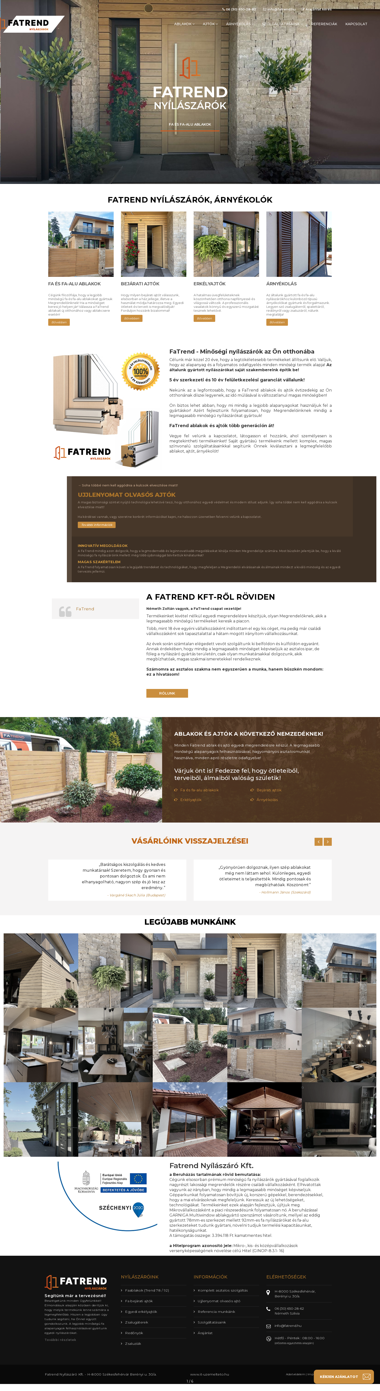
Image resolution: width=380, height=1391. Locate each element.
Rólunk (167, 693)
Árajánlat (203, 1333)
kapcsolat (356, 24)
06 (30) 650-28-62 (239, 9)
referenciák (324, 24)
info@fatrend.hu (279, 9)
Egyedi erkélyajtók (139, 1311)
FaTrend (85, 608)
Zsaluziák (131, 1343)
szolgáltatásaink (282, 24)
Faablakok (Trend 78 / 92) (145, 1290)
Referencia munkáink (214, 1311)
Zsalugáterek (134, 1322)
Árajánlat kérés (316, 9)
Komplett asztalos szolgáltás (221, 1290)
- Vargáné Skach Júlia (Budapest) (136, 895)
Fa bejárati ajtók (137, 1301)
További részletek (60, 1340)
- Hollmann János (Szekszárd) (285, 892)
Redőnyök (132, 1333)
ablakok (184, 24)
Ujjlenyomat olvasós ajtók (126, 494)
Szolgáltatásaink (210, 1322)
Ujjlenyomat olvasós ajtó (217, 1301)
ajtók (210, 24)
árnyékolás (240, 24)
